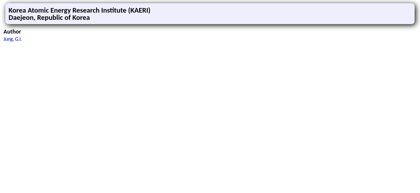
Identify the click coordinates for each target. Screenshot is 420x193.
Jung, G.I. (12, 39)
